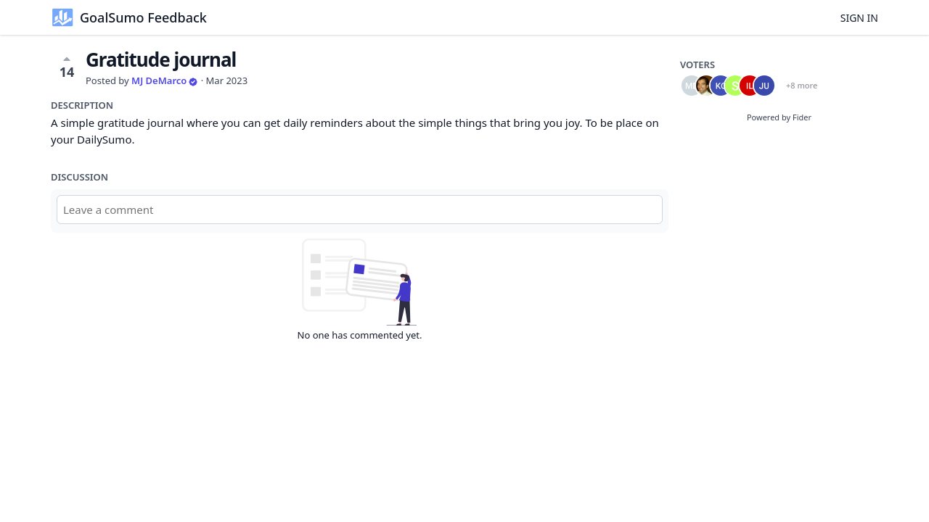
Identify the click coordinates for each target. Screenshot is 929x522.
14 (67, 66)
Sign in (859, 18)
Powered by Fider (779, 117)
